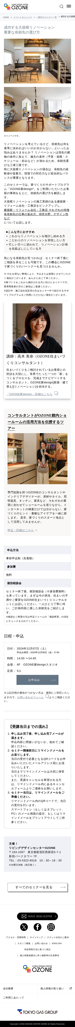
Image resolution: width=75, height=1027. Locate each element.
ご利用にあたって (13, 997)
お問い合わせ (41, 943)
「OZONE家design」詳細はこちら (29, 394)
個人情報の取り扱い (52, 988)
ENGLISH (57, 943)
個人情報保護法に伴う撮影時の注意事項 (39, 955)
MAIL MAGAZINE (37, 916)
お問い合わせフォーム (30, 697)
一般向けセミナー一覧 (46, 17)
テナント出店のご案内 (58, 937)
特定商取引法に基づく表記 (37, 949)
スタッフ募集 (23, 943)
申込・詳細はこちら (21, 530)
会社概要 (8, 988)
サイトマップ (36, 937)
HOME (6, 17)
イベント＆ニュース (23, 17)
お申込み (34, 679)
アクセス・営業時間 (16, 937)
